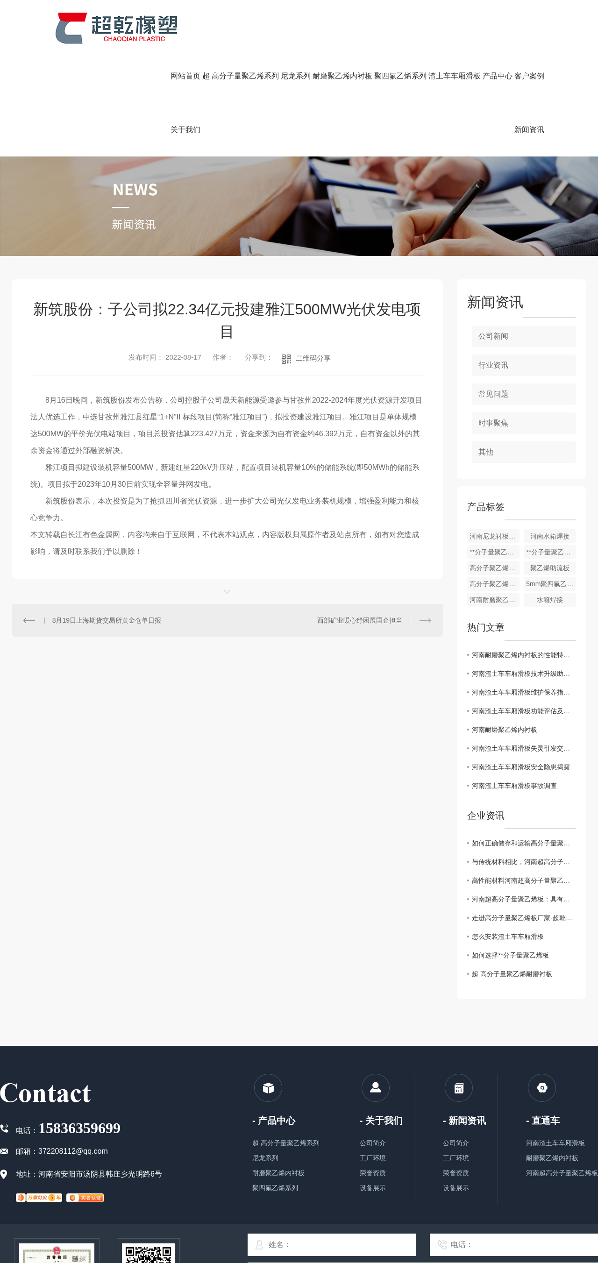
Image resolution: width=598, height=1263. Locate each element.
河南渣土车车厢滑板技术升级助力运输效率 (524, 673)
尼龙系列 (265, 1158)
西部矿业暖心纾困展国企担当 (359, 620)
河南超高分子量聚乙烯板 (562, 1173)
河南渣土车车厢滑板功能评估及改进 (524, 711)
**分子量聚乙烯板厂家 (551, 552)
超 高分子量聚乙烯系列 (286, 1143)
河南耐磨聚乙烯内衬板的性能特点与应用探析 (524, 655)
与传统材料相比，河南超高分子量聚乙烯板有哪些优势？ (524, 862)
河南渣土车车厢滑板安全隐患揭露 (521, 767)
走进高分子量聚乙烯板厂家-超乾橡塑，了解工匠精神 (524, 918)
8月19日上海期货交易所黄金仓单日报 (106, 620)
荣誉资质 (373, 1173)
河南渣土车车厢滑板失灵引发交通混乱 (524, 748)
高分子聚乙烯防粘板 (495, 568)
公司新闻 (493, 336)
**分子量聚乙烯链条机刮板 (495, 552)
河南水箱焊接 (550, 536)
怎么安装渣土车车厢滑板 (508, 936)
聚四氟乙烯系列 (275, 1188)
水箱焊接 (550, 599)
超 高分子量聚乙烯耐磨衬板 (512, 974)
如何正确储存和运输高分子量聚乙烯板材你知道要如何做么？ (524, 843)
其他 (485, 452)
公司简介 (373, 1143)
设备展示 (373, 1188)
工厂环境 (373, 1158)
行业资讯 (493, 365)
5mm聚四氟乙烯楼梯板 (551, 584)
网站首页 (185, 76)
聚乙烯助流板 (550, 568)
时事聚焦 (493, 423)
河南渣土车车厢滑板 (555, 1143)
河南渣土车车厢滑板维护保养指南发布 (524, 692)
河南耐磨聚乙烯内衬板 (495, 599)
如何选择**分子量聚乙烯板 (510, 955)
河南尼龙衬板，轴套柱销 (495, 536)
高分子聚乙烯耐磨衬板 (495, 584)
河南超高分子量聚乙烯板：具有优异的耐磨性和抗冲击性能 (524, 899)
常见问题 (493, 394)
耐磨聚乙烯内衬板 (278, 1173)
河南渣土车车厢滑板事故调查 (514, 785)
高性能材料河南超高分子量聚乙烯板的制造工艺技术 (524, 880)
